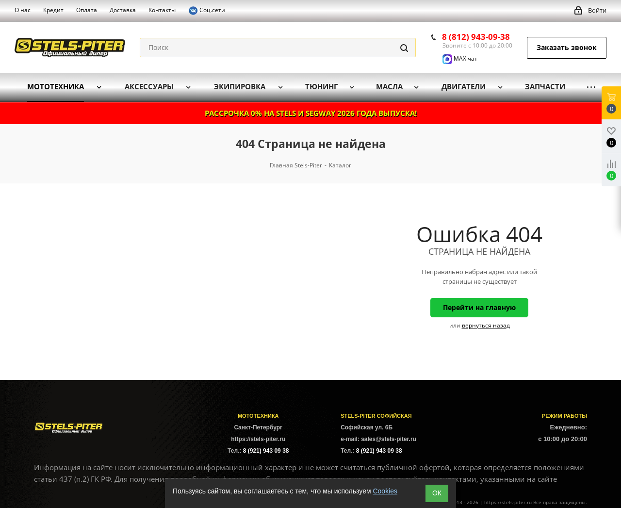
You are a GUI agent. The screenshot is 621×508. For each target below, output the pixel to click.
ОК (436, 493)
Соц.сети (206, 11)
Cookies (385, 491)
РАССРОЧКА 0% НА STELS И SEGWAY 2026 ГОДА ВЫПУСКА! (311, 113)
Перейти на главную (479, 307)
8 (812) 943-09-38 (476, 36)
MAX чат (459, 58)
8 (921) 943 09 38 (266, 450)
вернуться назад (486, 325)
